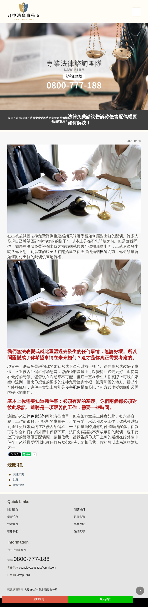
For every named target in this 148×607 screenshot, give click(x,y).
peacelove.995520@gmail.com (37, 567)
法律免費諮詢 (34, 416)
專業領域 (79, 524)
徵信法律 (18, 485)
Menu (138, 10)
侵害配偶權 (74, 387)
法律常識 (79, 516)
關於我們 (79, 509)
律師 (104, 251)
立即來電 (39, 599)
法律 (15, 479)
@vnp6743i (23, 575)
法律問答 (79, 531)
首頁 (10, 117)
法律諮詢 (21, 117)
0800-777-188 (31, 559)
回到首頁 (12, 509)
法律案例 (12, 524)
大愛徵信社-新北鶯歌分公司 (41, 589)
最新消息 (12, 516)
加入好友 (105, 599)
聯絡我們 (12, 531)
